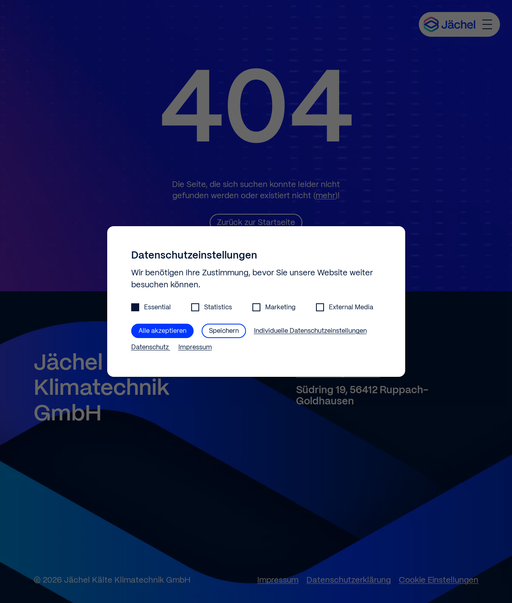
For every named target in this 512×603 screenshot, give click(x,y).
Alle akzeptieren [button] (162, 331)
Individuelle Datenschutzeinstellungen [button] (310, 331)
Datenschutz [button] (150, 347)
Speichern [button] (224, 331)
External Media (344, 307)
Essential (151, 307)
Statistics (211, 307)
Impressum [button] (195, 347)
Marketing (274, 307)
